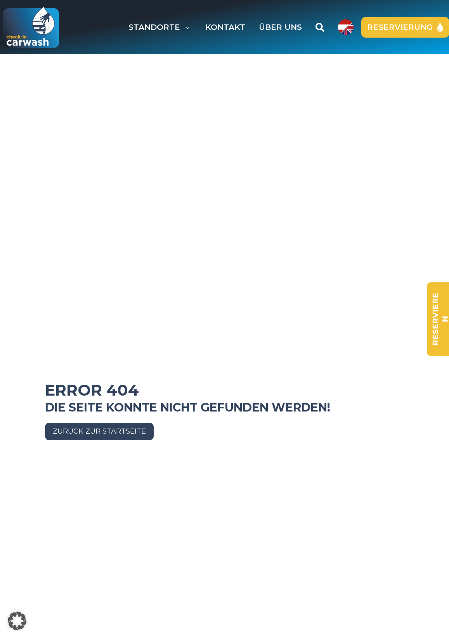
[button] (17, 621)
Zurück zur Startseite (99, 431)
